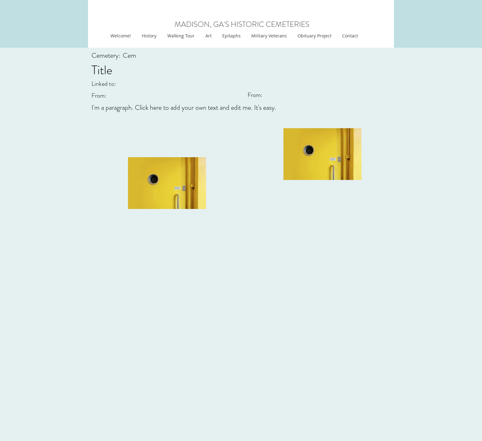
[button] (207, 36)
